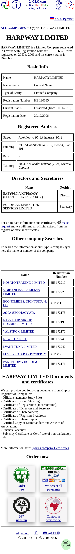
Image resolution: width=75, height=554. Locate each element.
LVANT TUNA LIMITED (20, 346)
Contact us (53, 509)
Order (21, 478)
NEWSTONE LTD (15, 339)
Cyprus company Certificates (50, 448)
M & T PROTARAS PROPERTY (24, 354)
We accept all (53, 478)
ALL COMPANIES (13, 27)
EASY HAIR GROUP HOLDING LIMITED (17, 322)
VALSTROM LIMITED (18, 331)
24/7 (21, 509)
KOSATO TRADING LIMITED (24, 282)
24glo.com (22, 533)
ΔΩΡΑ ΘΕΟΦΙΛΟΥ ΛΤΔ (19, 312)
